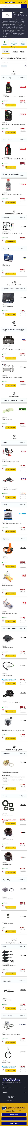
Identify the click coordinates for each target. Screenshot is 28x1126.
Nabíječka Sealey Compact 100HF (10, 462)
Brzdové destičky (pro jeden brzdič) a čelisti (13, 330)
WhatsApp (5, 44)
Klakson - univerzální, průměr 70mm (11, 704)
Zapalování (13, 540)
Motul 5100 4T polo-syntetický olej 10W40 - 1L (13, 96)
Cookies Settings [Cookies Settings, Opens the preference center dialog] (14, 1114)
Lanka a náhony (13, 1017)
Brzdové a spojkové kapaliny (13, 175)
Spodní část (13, 755)
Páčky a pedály (13, 983)
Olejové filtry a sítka (13, 881)
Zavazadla (13, 218)
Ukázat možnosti (11, 167)
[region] (14, 1114)
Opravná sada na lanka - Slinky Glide (11, 1036)
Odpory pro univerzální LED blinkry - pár (11, 524)
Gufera (13, 797)
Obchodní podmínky (23, 44)
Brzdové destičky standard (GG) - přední (12, 378)
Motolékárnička (6, 266)
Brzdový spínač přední (7, 649)
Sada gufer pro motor (7, 816)
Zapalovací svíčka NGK (7, 586)
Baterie (13, 443)
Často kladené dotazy (14, 44)
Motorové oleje (13, 78)
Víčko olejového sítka (7, 900)
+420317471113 (10, 1102)
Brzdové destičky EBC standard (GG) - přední (13, 350)
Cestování (13, 249)
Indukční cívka (5, 559)
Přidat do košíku (11, 105)
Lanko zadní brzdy (6, 1064)
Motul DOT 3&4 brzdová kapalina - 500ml (12, 194)
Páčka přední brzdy (6, 1002)
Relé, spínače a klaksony (13, 630)
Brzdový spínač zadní (7, 676)
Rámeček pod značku (7, 306)
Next (27, 52)
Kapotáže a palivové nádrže (13, 289)
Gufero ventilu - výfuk (7, 841)
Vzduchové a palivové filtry (13, 401)
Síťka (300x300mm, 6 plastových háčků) (12, 233)
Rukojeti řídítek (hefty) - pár (8, 967)
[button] (22, 2)
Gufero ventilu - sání (7, 866)
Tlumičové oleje (13, 140)
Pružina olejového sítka (7, 925)
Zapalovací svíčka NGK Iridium (9, 614)
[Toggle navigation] (2, 2)
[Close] (26, 1105)
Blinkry (13, 505)
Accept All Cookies (14, 1123)
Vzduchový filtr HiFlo (7, 420)
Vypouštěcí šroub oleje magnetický (10, 774)
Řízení (13, 948)
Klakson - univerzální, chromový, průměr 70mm (13, 732)
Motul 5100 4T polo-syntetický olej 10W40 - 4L (13, 124)
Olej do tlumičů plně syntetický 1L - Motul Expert (13, 159)
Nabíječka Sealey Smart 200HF (9, 490)
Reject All (14, 1119)
